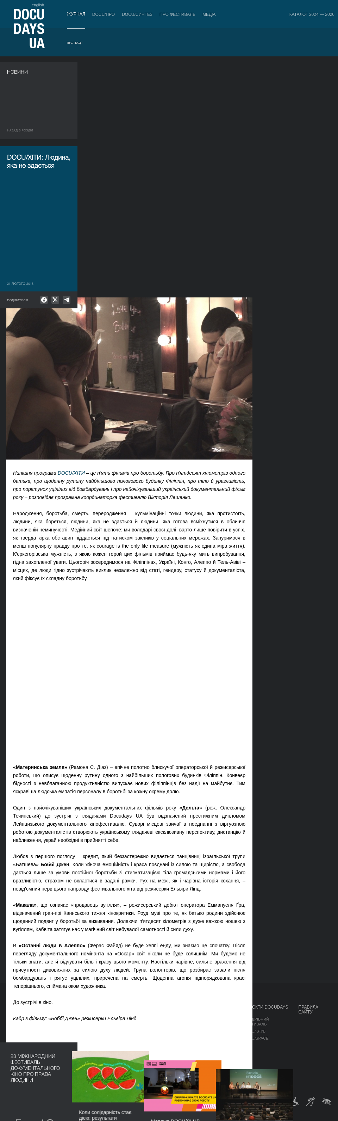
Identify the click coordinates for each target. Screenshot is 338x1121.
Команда (176, 1038)
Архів (173, 1073)
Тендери (176, 1059)
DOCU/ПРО (103, 14)
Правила (44, 1019)
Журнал (76, 14)
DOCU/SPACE (256, 1038)
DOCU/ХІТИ (149, 237)
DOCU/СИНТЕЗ (137, 14)
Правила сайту (308, 1010)
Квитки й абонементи (50, 1010)
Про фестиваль (177, 14)
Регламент (178, 1019)
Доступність (181, 1052)
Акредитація (221, 1026)
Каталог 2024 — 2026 (311, 14)
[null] (44, 300)
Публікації (74, 42)
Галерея (216, 1033)
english (38, 5)
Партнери (177, 1045)
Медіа (208, 14)
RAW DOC (99, 1026)
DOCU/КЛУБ (254, 1031)
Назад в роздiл (20, 130)
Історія (175, 1066)
